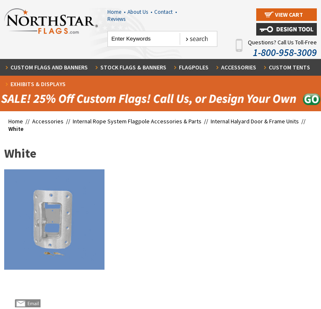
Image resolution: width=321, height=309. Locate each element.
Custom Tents (289, 67)
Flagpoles (194, 67)
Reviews (116, 19)
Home (116, 11)
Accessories (238, 67)
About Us (139, 11)
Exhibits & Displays (38, 84)
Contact (165, 11)
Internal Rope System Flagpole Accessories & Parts (137, 121)
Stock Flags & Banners (133, 67)
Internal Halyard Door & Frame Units (255, 121)
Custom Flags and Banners (49, 67)
